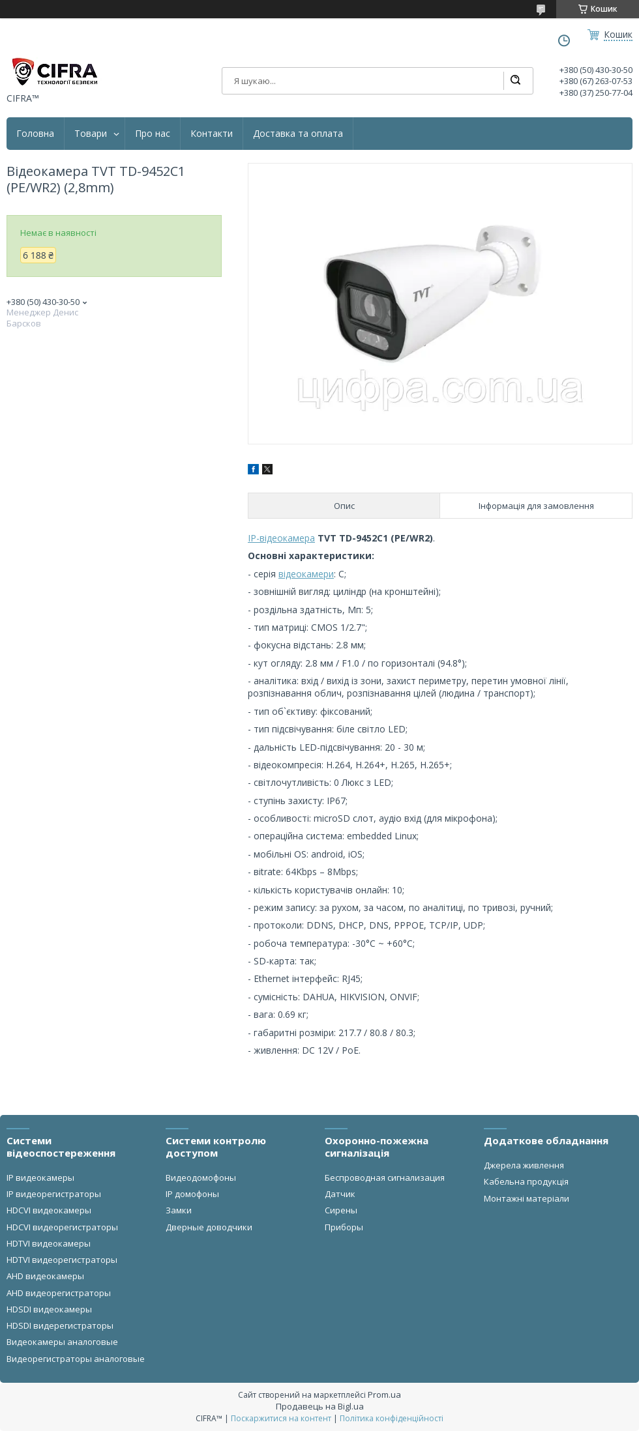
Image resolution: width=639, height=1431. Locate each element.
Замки (179, 1210)
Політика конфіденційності (391, 1418)
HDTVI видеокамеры (49, 1243)
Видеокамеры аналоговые (62, 1342)
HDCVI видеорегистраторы (62, 1227)
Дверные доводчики (209, 1227)
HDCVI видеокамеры (49, 1210)
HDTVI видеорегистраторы (62, 1259)
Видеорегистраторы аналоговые (76, 1359)
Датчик (340, 1194)
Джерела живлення (524, 1165)
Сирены (341, 1210)
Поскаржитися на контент (281, 1418)
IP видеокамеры (40, 1177)
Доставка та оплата (298, 133)
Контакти (211, 133)
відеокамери (306, 574)
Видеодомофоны (201, 1177)
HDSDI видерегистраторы (60, 1325)
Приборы (344, 1227)
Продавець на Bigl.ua (320, 1406)
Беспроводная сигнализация (385, 1177)
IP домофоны (192, 1194)
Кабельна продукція (526, 1181)
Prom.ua (384, 1394)
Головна (35, 133)
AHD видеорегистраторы (59, 1293)
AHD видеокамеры (45, 1276)
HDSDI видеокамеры (49, 1309)
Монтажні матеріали (526, 1198)
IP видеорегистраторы (54, 1194)
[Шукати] (515, 81)
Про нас (152, 133)
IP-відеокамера (281, 538)
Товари (90, 133)
